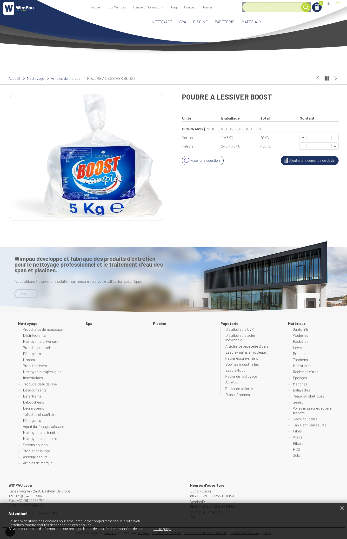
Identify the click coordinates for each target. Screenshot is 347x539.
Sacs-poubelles (305, 419)
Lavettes (300, 347)
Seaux (298, 402)
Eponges (300, 378)
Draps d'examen (237, 394)
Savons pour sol (35, 445)
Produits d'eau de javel (40, 384)
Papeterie (224, 21)
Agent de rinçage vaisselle (43, 426)
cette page (162, 528)
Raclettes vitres (305, 372)
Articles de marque (65, 78)
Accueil (96, 7)
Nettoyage (162, 21)
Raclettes (300, 341)
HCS (296, 449)
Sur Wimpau (117, 7)
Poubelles (300, 335)
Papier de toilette (239, 388)
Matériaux (251, 21)
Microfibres (302, 366)
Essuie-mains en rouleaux (246, 352)
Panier (308, 4)
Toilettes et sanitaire (39, 414)
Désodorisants (35, 390)
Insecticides (33, 378)
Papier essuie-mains (241, 358)
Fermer (342, 508)
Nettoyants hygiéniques (42, 372)
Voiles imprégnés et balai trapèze (312, 410)
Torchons (300, 359)
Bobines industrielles (242, 364)
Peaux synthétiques (308, 396)
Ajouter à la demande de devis (307, 160)
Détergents (32, 353)
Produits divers (35, 366)
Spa (182, 21)
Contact (190, 7)
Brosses (299, 353)
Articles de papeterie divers (246, 346)
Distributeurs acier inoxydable (240, 338)
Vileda (297, 437)
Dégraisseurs (33, 408)
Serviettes (233, 382)
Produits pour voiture (40, 347)
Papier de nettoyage (241, 376)
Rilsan (298, 443)
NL (329, 3)
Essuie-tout (235, 370)
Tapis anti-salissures (310, 425)
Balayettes (301, 390)
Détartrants (32, 396)
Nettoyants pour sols (40, 439)
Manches (300, 384)
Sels (296, 455)
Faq (174, 7)
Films (297, 431)
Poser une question (202, 160)
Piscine (200, 21)
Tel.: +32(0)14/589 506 (26, 496)
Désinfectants (34, 335)
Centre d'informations (148, 7)
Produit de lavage (36, 451)
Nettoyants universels (41, 341)
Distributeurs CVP (239, 329)
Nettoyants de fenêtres (41, 433)
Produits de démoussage (43, 329)
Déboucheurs (33, 402)
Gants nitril (301, 329)
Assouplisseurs (35, 457)
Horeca (29, 359)
